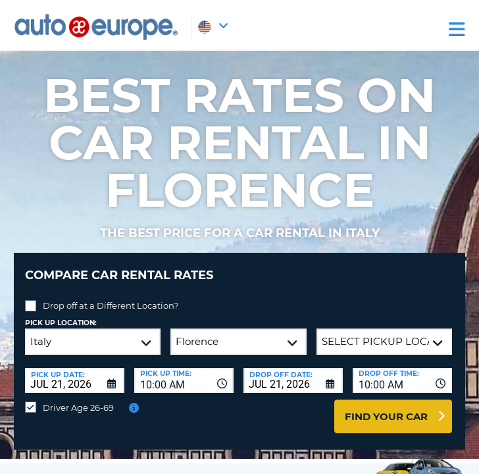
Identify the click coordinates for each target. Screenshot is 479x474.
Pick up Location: (61, 323)
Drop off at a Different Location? (110, 305)
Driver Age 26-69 (78, 407)
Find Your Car (386, 416)
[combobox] (184, 380)
